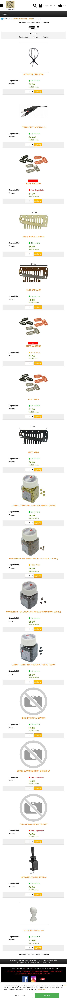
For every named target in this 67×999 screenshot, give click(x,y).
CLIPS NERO (33, 452)
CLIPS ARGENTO (33, 183)
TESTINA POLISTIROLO (33, 930)
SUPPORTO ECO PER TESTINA (33, 877)
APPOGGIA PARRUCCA (33, 74)
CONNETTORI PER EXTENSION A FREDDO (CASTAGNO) (33, 558)
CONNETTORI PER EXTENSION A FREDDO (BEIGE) (33, 505)
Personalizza (20, 995)
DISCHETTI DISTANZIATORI (34, 718)
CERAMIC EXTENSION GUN (34, 127)
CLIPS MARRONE (33, 346)
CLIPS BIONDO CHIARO (33, 236)
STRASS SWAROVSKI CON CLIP (33, 824)
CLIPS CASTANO (33, 290)
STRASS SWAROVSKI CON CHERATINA (33, 771)
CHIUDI (65, 985)
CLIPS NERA (33, 399)
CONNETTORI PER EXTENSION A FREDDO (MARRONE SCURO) (33, 611)
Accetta (47, 995)
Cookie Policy (41, 989)
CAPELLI (5, 14)
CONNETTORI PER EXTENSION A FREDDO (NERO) (33, 664)
